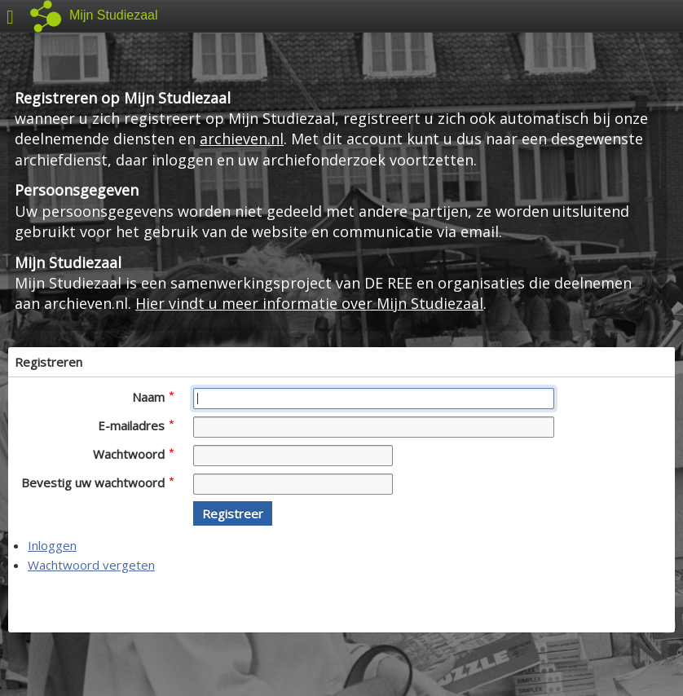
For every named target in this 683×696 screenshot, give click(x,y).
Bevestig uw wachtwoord (97, 482)
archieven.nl (242, 138)
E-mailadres (136, 425)
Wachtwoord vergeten (91, 565)
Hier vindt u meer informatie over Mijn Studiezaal (309, 303)
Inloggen (52, 545)
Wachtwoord (133, 454)
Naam (153, 397)
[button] (232, 513)
